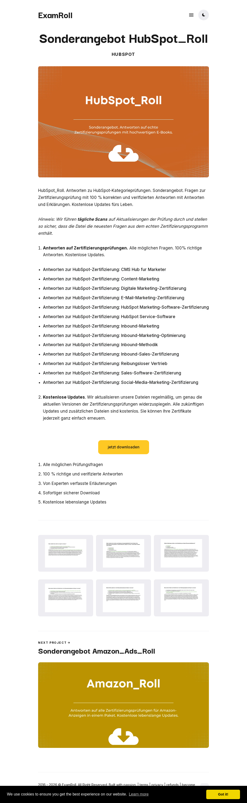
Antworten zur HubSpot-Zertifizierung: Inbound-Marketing (101, 326)
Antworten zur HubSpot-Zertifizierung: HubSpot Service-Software (109, 316)
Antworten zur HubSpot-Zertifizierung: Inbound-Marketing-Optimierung (114, 335)
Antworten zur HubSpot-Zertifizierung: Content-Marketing (101, 279)
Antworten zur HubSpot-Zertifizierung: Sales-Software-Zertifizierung (112, 373)
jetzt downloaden (123, 447)
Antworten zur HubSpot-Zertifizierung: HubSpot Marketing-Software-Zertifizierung (126, 307)
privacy (157, 785)
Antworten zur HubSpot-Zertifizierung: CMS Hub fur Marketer (104, 269)
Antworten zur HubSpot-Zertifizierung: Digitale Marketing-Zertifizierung (114, 288)
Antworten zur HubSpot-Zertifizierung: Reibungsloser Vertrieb (105, 363)
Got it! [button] (223, 794)
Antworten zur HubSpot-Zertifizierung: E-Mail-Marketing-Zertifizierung (113, 297)
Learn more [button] (139, 794)
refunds (172, 785)
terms (144, 785)
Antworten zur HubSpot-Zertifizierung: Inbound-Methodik (100, 344)
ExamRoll (55, 14)
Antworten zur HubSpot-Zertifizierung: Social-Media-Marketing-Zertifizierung (120, 382)
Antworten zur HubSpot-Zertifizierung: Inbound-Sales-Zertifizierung (111, 354)
